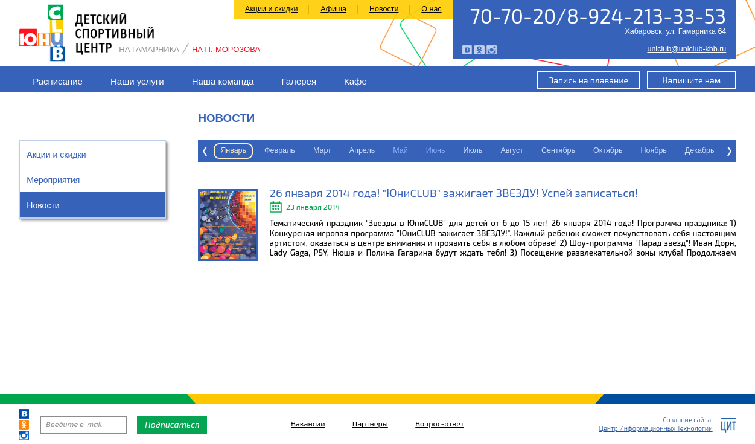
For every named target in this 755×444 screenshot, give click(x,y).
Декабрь (637, 150)
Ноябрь (591, 150)
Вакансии (308, 424)
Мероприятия (53, 180)
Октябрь (544, 150)
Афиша (333, 9)
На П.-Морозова (226, 49)
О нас (431, 9)
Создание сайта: (688, 419)
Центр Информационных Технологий (655, 428)
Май (337, 150)
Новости (383, 9)
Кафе (355, 81)
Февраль (217, 150)
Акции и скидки (271, 9)
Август (449, 150)
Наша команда (223, 81)
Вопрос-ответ (439, 424)
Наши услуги (137, 81)
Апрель (299, 150)
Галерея (299, 81)
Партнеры (370, 424)
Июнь (373, 150)
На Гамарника (149, 49)
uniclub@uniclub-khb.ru (686, 49)
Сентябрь (495, 150)
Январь (723, 150)
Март (259, 150)
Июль (409, 150)
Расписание (58, 81)
